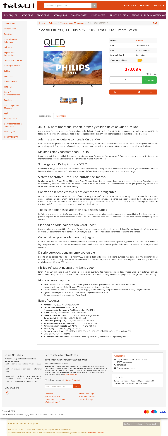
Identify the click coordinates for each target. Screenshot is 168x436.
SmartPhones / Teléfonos (10, 40)
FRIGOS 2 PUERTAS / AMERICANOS (149, 15)
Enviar (77, 386)
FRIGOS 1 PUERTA (119, 15)
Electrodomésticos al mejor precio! (13, 125)
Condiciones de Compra (55, 399)
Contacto (145, 5)
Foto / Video (9, 87)
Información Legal (86, 393)
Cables (7, 71)
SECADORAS (43, 15)
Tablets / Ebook (11, 81)
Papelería (8, 100)
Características (45, 116)
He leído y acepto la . (64, 380)
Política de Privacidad (70, 374)
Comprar (150, 80)
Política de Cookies (96, 432)
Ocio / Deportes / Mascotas (11, 106)
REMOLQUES (10, 15)
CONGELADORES (79, 15)
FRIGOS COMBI (98, 15)
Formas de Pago (86, 399)
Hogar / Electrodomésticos (12, 93)
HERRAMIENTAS (11, 137)
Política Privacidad (52, 396)
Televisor (8, 47)
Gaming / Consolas (12, 65)
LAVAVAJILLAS (60, 15)
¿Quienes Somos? (52, 402)
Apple (6, 113)
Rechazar (139, 424)
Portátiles (8, 34)
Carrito (159, 5)
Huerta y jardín (10, 118)
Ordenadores (9, 23)
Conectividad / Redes (13, 60)
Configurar (128, 424)
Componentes (10, 28)
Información (61, 116)
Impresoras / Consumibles (9, 53)
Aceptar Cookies (152, 424)
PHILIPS (139, 40)
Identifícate (130, 5)
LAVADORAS (27, 15)
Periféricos (8, 76)
